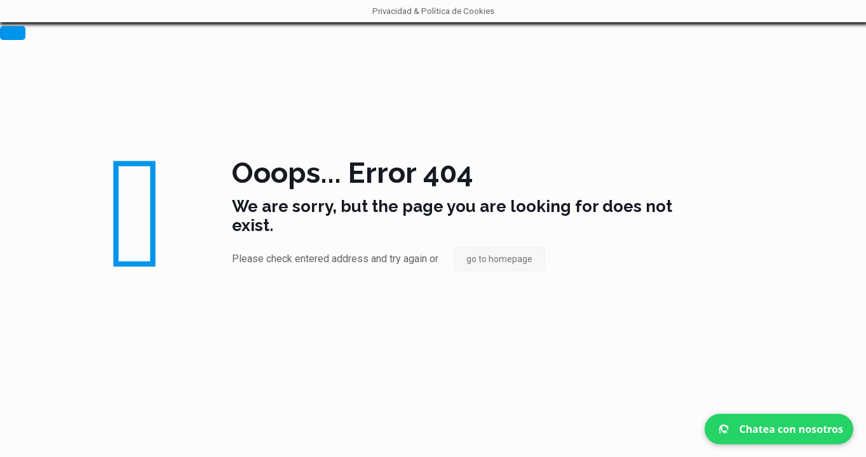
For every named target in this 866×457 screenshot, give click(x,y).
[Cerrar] (12, 33)
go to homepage (499, 259)
